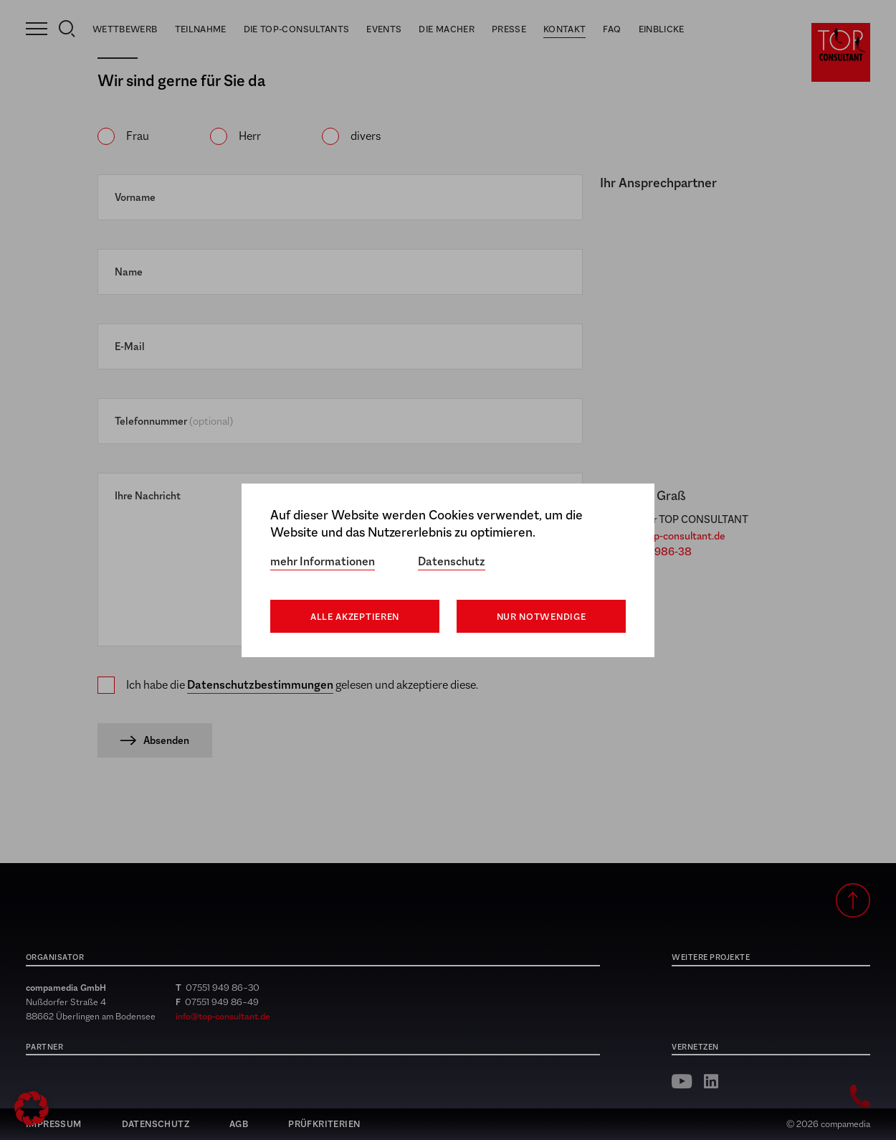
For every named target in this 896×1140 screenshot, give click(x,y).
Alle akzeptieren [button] (354, 617)
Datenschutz (451, 561)
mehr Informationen (322, 561)
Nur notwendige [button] (541, 617)
